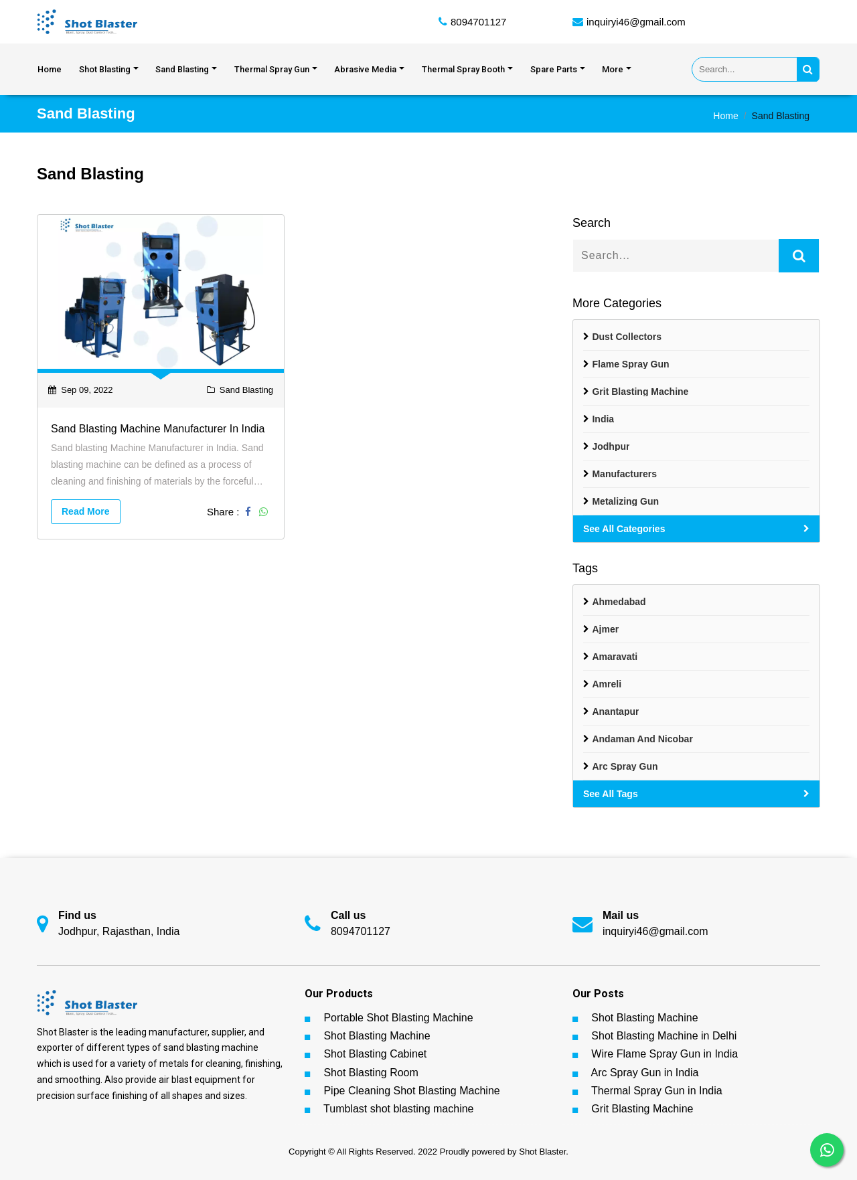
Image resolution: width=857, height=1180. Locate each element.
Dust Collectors (626, 336)
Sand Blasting (182, 69)
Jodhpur (610, 446)
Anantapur (615, 711)
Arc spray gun (624, 766)
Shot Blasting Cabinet (374, 1054)
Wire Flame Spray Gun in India (664, 1054)
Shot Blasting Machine (376, 1035)
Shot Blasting (105, 69)
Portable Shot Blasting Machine (398, 1017)
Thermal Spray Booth (463, 69)
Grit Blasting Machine (640, 391)
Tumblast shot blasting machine (398, 1108)
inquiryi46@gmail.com (636, 21)
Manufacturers (624, 474)
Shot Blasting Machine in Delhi (663, 1035)
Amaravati (614, 656)
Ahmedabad (618, 601)
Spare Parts (553, 69)
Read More (86, 511)
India (603, 419)
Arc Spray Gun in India (644, 1072)
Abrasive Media (365, 69)
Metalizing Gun (625, 501)
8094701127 (478, 21)
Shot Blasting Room (370, 1072)
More (612, 69)
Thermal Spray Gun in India (656, 1090)
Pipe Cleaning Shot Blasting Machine (411, 1090)
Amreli (606, 684)
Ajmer (605, 629)
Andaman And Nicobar (642, 739)
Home (49, 69)
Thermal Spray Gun (271, 69)
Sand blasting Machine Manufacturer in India (157, 428)
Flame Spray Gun (630, 364)
